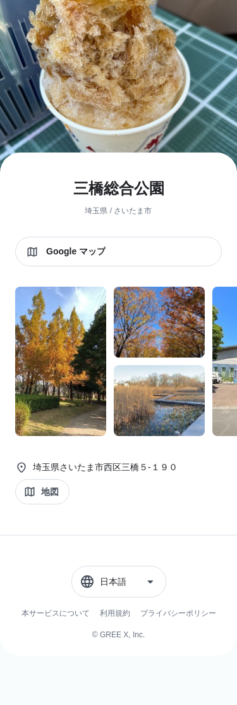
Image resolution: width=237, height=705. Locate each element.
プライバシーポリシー (178, 613)
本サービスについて (55, 613)
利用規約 (115, 613)
